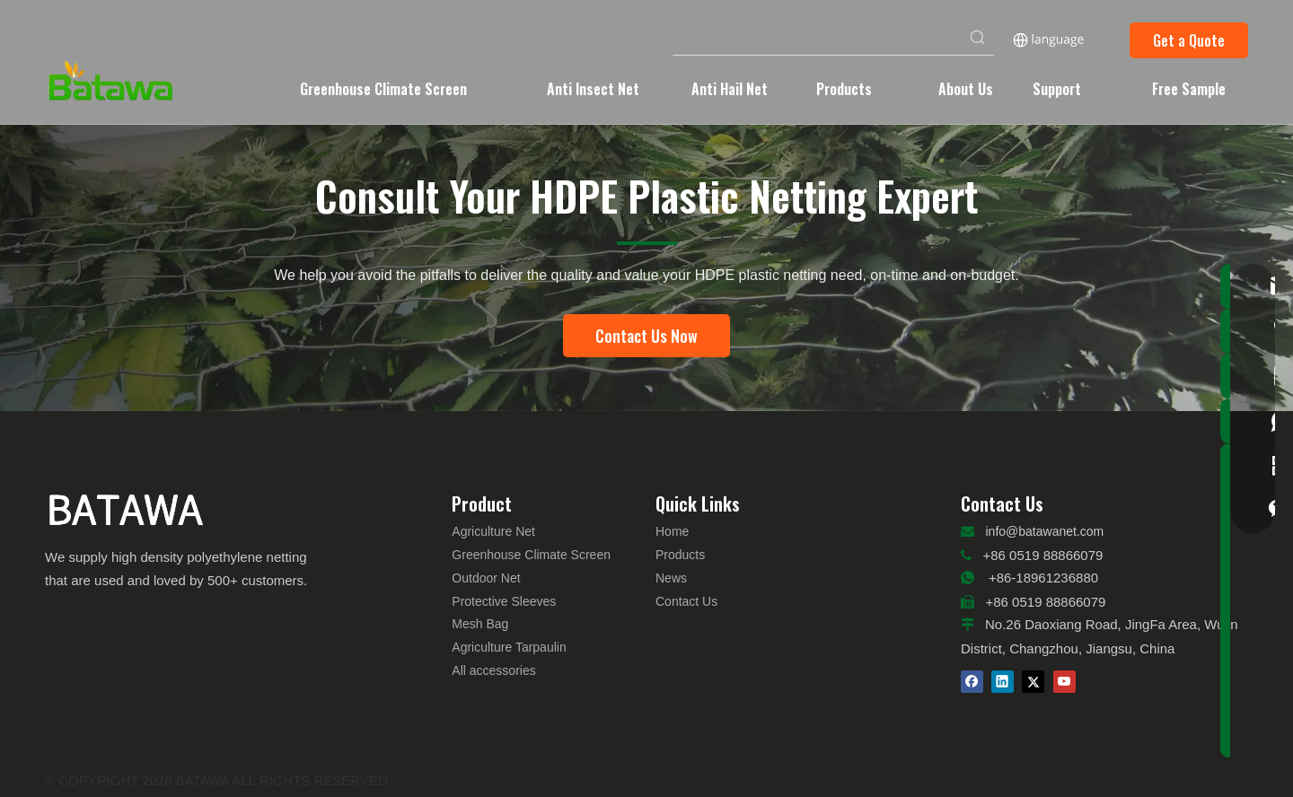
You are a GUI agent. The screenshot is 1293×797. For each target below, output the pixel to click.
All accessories (493, 670)
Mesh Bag (480, 624)
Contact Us (686, 601)
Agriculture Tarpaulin (509, 647)
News (671, 578)
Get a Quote (1189, 40)
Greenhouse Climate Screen (531, 554)
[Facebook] (972, 681)
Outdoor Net (486, 578)
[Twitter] (1033, 681)
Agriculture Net (493, 531)
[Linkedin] (1002, 681)
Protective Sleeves (504, 601)
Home (672, 531)
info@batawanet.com (1045, 531)
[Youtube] (1064, 681)
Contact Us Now (646, 335)
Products (680, 554)
